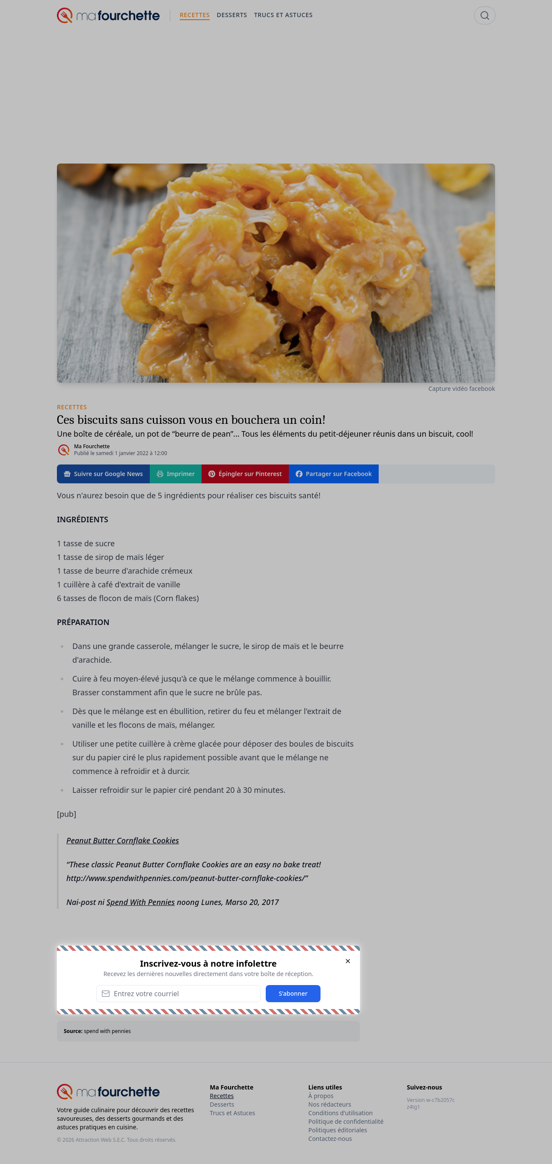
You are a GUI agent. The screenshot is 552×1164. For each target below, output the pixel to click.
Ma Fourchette (92, 446)
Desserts (222, 1104)
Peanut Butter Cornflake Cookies (122, 840)
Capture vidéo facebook (461, 388)
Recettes (222, 1096)
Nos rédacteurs (330, 1104)
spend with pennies (107, 1031)
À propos (321, 1096)
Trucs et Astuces (232, 1113)
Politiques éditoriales (338, 1130)
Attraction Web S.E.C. (101, 1139)
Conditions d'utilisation (341, 1113)
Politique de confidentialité (346, 1121)
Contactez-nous (330, 1138)
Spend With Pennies (141, 902)
